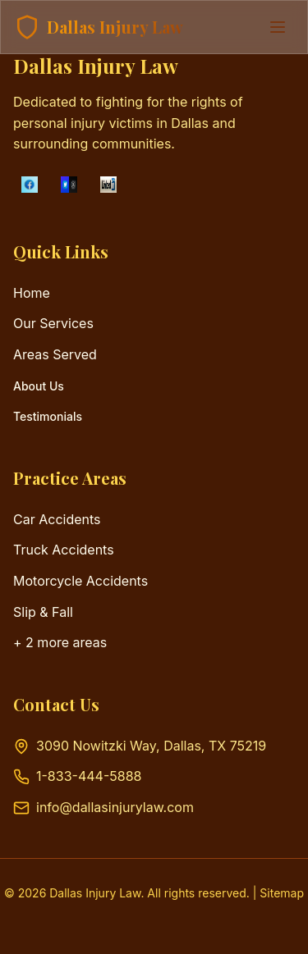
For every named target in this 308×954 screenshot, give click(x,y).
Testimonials (47, 416)
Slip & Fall (43, 612)
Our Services (53, 323)
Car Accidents (57, 519)
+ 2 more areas (60, 642)
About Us (38, 386)
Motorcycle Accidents (80, 581)
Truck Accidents (63, 549)
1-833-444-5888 (88, 776)
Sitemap (282, 893)
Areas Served (55, 354)
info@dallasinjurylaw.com (115, 807)
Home (31, 293)
